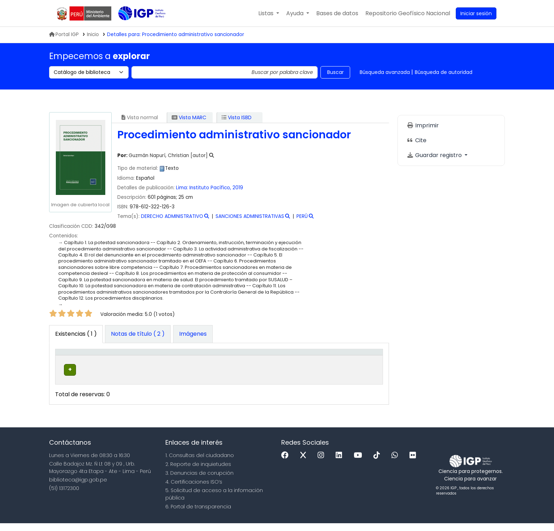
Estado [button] (316, 363)
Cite (416, 140)
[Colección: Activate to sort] (168, 359)
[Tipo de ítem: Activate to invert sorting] (74, 359)
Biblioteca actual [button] (109, 359)
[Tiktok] (378, 463)
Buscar (335, 72)
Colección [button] (159, 363)
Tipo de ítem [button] (68, 359)
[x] (305, 463)
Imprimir (423, 125)
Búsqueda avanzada (385, 72)
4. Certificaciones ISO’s (193, 489)
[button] (268, 13)
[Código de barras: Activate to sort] (359, 359)
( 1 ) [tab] (76, 334)
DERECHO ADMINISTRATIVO (172, 216)
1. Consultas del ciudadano (199, 463)
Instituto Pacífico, (210, 187)
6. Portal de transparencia (198, 514)
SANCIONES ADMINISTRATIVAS (250, 216)
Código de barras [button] (353, 359)
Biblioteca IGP (136, 28)
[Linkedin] (341, 463)
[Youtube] (359, 463)
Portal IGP (64, 34)
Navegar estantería (222, 381)
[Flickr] (414, 463)
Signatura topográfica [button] (214, 359)
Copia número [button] (274, 359)
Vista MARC (189, 117)
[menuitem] (408, 13)
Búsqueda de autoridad (443, 72)
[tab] (138, 334)
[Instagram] (323, 463)
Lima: (182, 187)
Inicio (93, 34)
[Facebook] (286, 463)
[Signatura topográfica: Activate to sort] (227, 359)
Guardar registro (435, 155)
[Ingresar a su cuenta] (476, 13)
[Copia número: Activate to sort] (282, 359)
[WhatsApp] (396, 463)
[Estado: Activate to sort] (320, 359)
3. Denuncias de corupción (199, 480)
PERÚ (302, 216)
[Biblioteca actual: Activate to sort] (117, 359)
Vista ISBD (237, 117)
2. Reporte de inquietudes (198, 471)
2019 (237, 187)
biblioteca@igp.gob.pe (78, 487)
